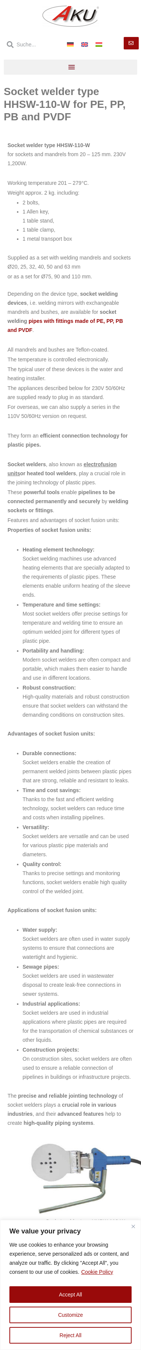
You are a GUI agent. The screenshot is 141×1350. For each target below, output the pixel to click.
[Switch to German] (70, 44)
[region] (70, 1285)
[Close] (133, 1226)
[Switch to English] (84, 44)
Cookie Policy (97, 1272)
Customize (70, 1315)
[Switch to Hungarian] (99, 44)
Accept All (70, 1295)
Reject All (70, 1335)
